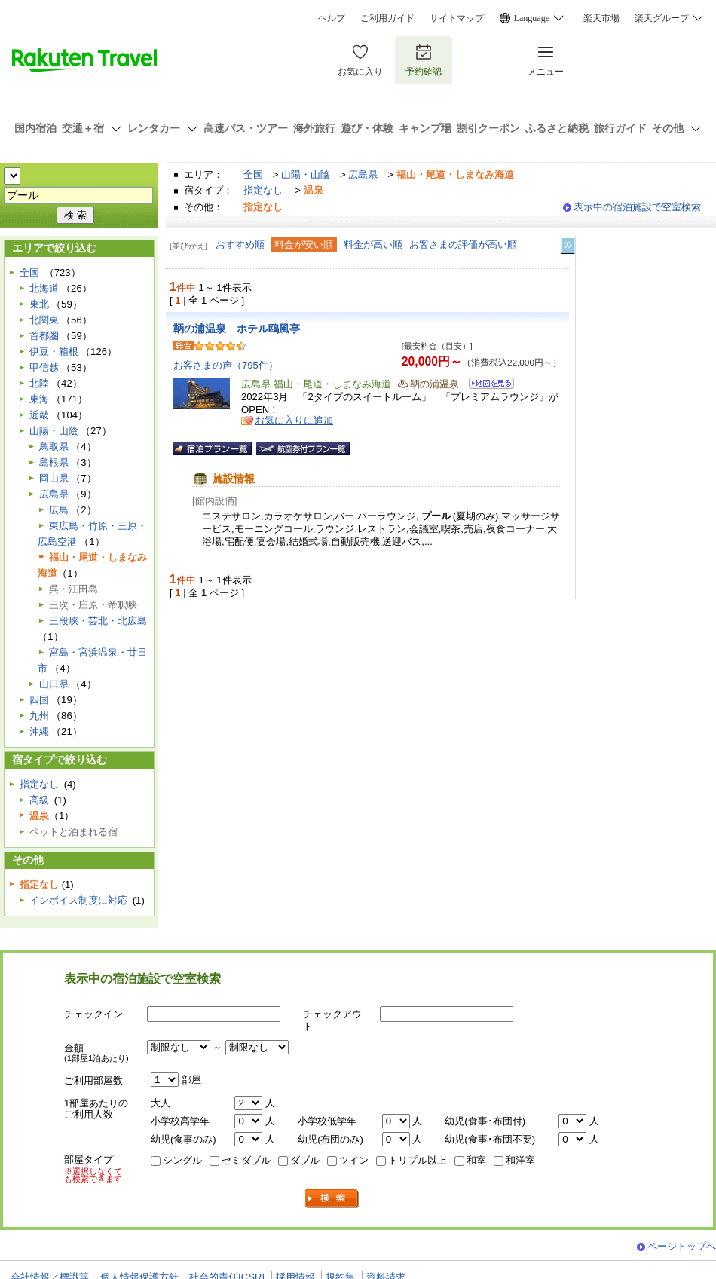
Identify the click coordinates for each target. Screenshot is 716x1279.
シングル (182, 1160)
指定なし (263, 190)
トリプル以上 (417, 1160)
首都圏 (44, 335)
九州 (39, 715)
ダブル (305, 1160)
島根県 (54, 462)
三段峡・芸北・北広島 (98, 620)
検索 (332, 1198)
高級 (39, 800)
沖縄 (39, 731)
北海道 (44, 288)
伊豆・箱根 (53, 351)
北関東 (44, 320)
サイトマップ (457, 18)
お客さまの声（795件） (225, 365)
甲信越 (44, 367)
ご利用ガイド (387, 18)
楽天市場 (601, 18)
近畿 (39, 415)
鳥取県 (54, 446)
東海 (39, 399)
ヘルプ (331, 18)
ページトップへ (681, 1246)
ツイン (354, 1160)
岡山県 (54, 478)
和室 (476, 1160)
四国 (39, 699)
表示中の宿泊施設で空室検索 (637, 207)
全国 (253, 174)
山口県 (54, 684)
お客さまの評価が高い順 (463, 244)
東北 (39, 304)
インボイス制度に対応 (78, 900)
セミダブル (246, 1160)
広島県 (363, 174)
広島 (59, 510)
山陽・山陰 (305, 174)
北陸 (39, 383)
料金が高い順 (373, 244)
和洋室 (520, 1160)
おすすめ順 (240, 244)
